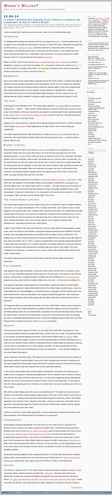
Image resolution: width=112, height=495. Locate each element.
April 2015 (91, 180)
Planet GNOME (92, 129)
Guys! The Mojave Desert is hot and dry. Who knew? (97, 67)
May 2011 (91, 220)
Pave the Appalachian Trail (96, 127)
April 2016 (91, 171)
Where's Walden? (21, 6)
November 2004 (93, 293)
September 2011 (93, 215)
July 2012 (91, 199)
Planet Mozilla (92, 130)
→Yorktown (103, 22)
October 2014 (92, 186)
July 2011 (91, 217)
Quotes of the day (93, 78)
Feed (89, 313)
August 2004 (92, 297)
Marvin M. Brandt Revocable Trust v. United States (52, 62)
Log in (89, 311)
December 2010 (93, 230)
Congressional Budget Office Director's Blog (96, 108)
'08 (104, 18)
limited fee (40, 24)
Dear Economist (92, 115)
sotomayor (76, 26)
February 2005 (92, 287)
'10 (91, 20)
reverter (59, 26)
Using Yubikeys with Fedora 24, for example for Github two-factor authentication (98, 82)
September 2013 (93, 193)
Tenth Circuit (12, 398)
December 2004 (93, 291)
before (57, 41)
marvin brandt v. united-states (54, 24)
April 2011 (91, 222)
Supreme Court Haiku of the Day (97, 140)
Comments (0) (76, 487)
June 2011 (91, 218)
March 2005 (91, 285)
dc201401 (20, 24)
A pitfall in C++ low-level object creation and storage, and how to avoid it (98, 74)
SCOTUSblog (91, 136)
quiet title (57, 134)
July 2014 (91, 190)
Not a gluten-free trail (94, 62)
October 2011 (92, 213)
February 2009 (92, 268)
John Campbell (92, 121)
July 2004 (91, 299)
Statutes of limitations (71, 457)
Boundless (91, 104)
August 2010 (92, 238)
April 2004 (91, 305)
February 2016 (92, 172)
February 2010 (92, 247)
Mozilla (90, 25)
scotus (70, 26)
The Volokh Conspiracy (94, 142)
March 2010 (91, 245)
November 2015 (93, 174)
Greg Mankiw (92, 117)
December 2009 (93, 251)
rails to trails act (26, 26)
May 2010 (91, 241)
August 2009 (92, 257)
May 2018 (91, 159)
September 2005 (93, 284)
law (35, 24)
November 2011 (93, 211)
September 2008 (93, 276)
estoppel (10, 461)
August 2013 (92, 195)
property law (74, 24)
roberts (65, 26)
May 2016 (91, 169)
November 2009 (93, 253)
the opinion (68, 337)
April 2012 (91, 201)
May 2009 (91, 263)
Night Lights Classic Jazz (95, 123)
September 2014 (93, 188)
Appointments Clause (24, 48)
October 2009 (92, 255)
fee (32, 24)
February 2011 (92, 226)
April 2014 (91, 192)
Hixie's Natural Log (93, 119)
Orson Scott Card (93, 125)
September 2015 (93, 176)
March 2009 (91, 266)
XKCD (89, 144)
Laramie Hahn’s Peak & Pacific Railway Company (28, 115)
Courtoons (91, 113)
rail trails (49, 57)
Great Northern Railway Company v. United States (58, 180)
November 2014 (93, 184)
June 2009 (91, 261)
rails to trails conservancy (41, 26)
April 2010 (91, 243)
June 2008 (91, 282)
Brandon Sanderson (94, 106)
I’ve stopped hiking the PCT (96, 64)
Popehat (90, 132)
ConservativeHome (93, 111)
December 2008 (93, 272)
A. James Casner (71, 277)
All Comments (92, 315)
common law (12, 24)
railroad (18, 26)
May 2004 (91, 303)
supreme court (8, 28)
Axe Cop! (90, 100)
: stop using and (96, 58)
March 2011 (91, 224)
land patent (59, 106)
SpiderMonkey (96, 24)
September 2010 (93, 236)
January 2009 (92, 270)
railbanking (11, 26)
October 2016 (92, 167)
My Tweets (91, 92)
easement (27, 24)
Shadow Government (94, 138)
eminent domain (73, 440)
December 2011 (93, 209)
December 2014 (93, 182)
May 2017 (91, 163)
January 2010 (92, 249)
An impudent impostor (94, 98)
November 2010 (93, 232)
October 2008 (92, 274)
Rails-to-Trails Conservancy (37, 431)
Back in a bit (91, 70)
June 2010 (91, 239)
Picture (61, 492)
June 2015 (91, 178)
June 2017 (91, 161)
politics (67, 24)
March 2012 (91, 203)
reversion (53, 26)
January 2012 (92, 207)
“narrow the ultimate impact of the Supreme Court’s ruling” (28, 434)
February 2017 (92, 165)
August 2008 (92, 278)
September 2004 (93, 295)
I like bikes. (49, 473)
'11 (100, 20)
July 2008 (91, 280)
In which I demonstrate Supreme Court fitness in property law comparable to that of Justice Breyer (42, 20)
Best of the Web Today (94, 102)
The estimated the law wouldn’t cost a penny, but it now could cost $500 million (43, 479)
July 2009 (91, 259)
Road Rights (91, 134)
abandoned (20, 126)
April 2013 (91, 197)
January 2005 (92, 289)
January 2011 (92, 228)
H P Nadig (55, 492)
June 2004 (91, 301)
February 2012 (92, 205)
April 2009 (91, 264)
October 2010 (92, 234)
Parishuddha (45, 492)
